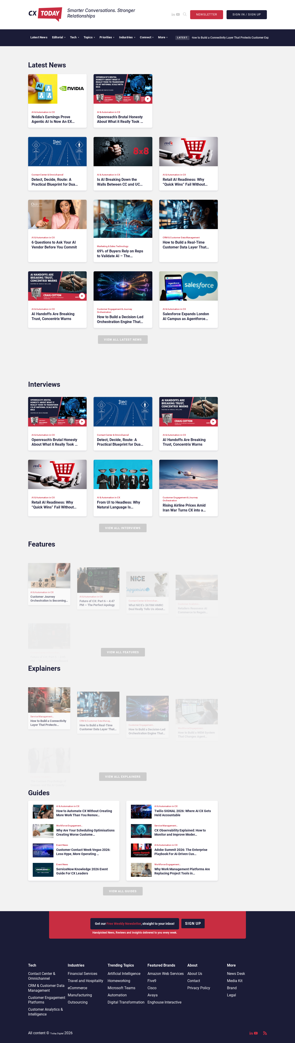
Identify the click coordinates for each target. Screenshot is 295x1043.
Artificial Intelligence (124, 973)
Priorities (107, 37)
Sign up (193, 923)
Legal (231, 995)
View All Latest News (123, 339)
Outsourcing (78, 1002)
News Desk (236, 973)
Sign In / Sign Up (247, 14)
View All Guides (123, 891)
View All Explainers (123, 776)
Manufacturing (80, 995)
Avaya (153, 995)
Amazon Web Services (166, 973)
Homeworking (119, 981)
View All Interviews (123, 528)
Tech (74, 37)
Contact (193, 981)
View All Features (123, 652)
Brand (232, 988)
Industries (127, 37)
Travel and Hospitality (85, 981)
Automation (117, 995)
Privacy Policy (198, 988)
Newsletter (206, 14)
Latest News (38, 37)
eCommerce (77, 988)
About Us (194, 973)
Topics (89, 37)
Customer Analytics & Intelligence (45, 1011)
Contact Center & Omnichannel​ (41, 976)
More (163, 37)
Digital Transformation (126, 1002)
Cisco (152, 988)
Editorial (58, 37)
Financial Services (82, 973)
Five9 (152, 981)
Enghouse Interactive (164, 1002)
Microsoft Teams (121, 988)
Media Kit (234, 981)
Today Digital (56, 1033)
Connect (147, 37)
